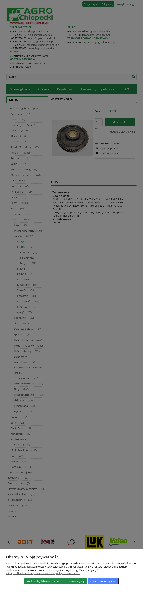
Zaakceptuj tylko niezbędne (43, 581)
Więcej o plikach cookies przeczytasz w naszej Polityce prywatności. (43, 573)
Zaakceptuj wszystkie (103, 581)
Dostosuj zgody (75, 581)
